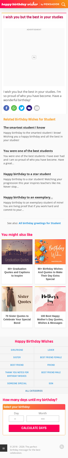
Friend (51, 365)
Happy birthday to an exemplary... (28, 197)
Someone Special (17, 383)
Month (43, 413)
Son (51, 383)
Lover (51, 350)
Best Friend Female (51, 357)
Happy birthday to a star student (27, 174)
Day (16, 413)
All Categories (34, 391)
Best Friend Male (51, 372)
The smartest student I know (24, 128)
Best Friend (17, 365)
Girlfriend (17, 350)
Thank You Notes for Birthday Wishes (17, 374)
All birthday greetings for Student (40, 223)
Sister (17, 357)
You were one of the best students (28, 151)
